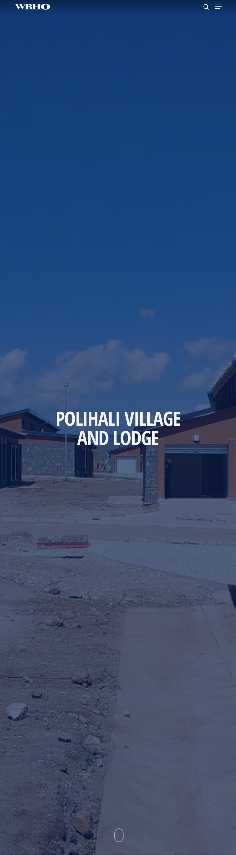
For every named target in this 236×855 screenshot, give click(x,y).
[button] (218, 7)
